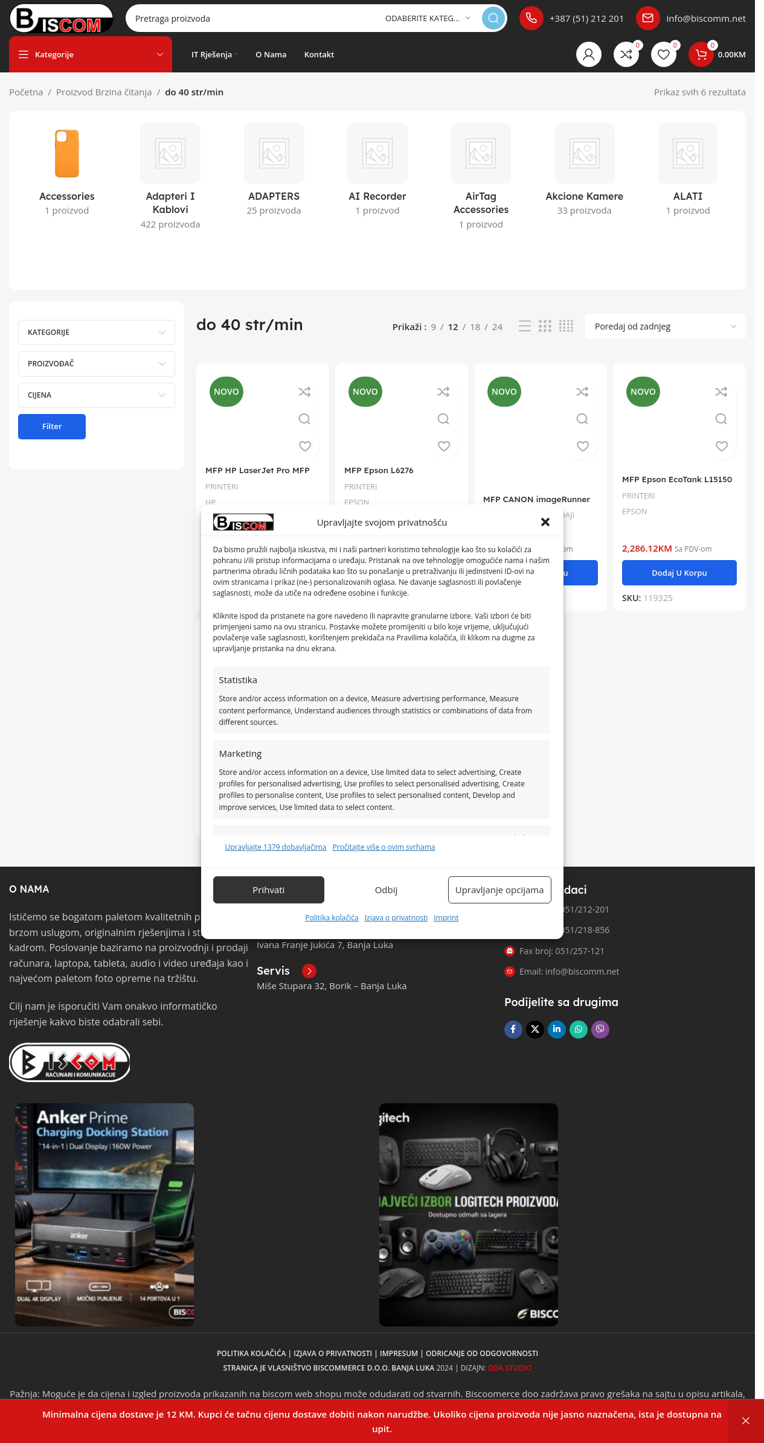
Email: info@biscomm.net (562, 981)
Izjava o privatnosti (396, 918)
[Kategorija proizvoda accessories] (66, 185)
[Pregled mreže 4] (566, 338)
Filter (52, 438)
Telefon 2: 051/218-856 (556, 940)
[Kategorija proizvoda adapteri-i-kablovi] (170, 192)
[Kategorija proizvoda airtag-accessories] (481, 192)
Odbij (386, 890)
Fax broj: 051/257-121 (554, 960)
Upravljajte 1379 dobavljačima (276, 847)
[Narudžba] (665, 338)
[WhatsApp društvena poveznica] (579, 1040)
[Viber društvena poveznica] (600, 1040)
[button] (545, 522)
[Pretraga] (337, 24)
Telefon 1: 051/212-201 (556, 919)
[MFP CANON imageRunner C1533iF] (541, 439)
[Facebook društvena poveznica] (513, 1040)
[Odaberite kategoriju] (428, 24)
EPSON (641, 519)
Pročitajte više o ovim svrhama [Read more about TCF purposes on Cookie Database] (383, 847)
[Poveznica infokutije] (571, 24)
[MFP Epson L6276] (401, 425)
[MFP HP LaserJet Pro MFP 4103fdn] (260, 425)
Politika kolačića (331, 918)
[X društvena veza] (535, 1040)
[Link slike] (69, 1071)
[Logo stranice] (82, 23)
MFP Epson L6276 (384, 479)
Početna (26, 104)
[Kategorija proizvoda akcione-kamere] (584, 185)
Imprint (446, 918)
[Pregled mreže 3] (545, 338)
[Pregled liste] (525, 338)
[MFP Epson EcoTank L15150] (682, 430)
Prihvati (268, 890)
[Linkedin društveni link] (557, 1040)
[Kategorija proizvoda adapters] (273, 185)
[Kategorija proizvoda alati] (688, 185)
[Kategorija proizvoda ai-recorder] (377, 185)
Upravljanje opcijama (499, 890)
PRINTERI (223, 494)
